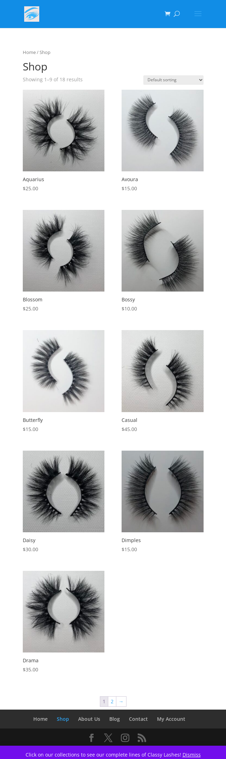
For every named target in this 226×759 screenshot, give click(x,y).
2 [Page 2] (112, 701)
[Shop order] (173, 80)
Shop (63, 719)
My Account (171, 719)
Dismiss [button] (192, 754)
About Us (89, 719)
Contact (138, 719)
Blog (114, 719)
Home (29, 52)
